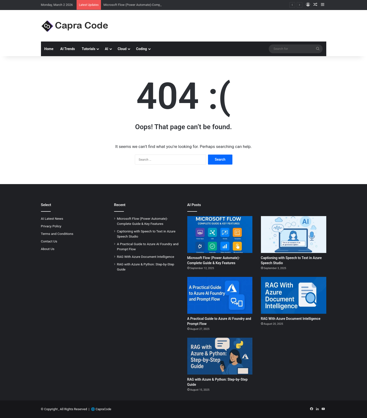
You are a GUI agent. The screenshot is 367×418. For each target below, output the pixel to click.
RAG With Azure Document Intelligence (145, 257)
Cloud (122, 49)
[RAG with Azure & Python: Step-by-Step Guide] (220, 356)
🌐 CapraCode (101, 409)
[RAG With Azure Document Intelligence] (293, 295)
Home (48, 49)
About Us (48, 249)
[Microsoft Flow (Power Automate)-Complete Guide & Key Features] (220, 234)
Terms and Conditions (57, 234)
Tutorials (88, 49)
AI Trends (67, 49)
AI (106, 49)
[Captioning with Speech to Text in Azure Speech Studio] (293, 234)
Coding (141, 49)
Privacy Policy (51, 226)
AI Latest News (52, 218)
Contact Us (49, 241)
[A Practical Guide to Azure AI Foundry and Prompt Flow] (220, 295)
